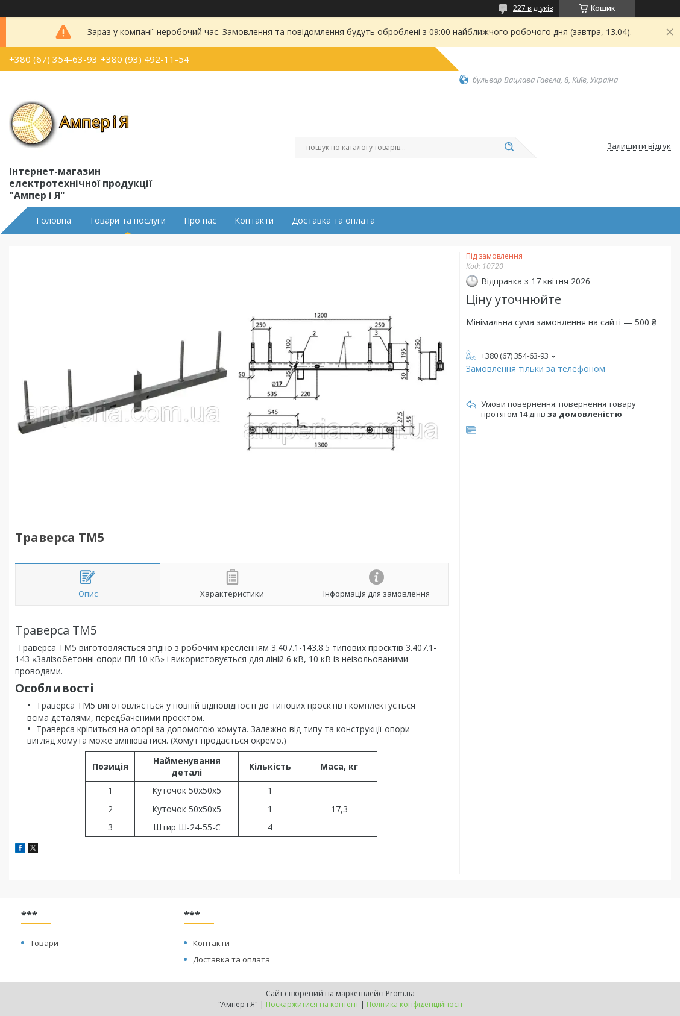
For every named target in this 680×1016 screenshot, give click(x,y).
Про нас (200, 220)
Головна (53, 220)
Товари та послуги (127, 220)
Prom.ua (400, 993)
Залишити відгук (639, 146)
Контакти (254, 220)
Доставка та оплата (333, 220)
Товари (44, 943)
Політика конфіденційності (414, 1004)
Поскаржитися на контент (312, 1004)
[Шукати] (509, 147)
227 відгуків (533, 8)
